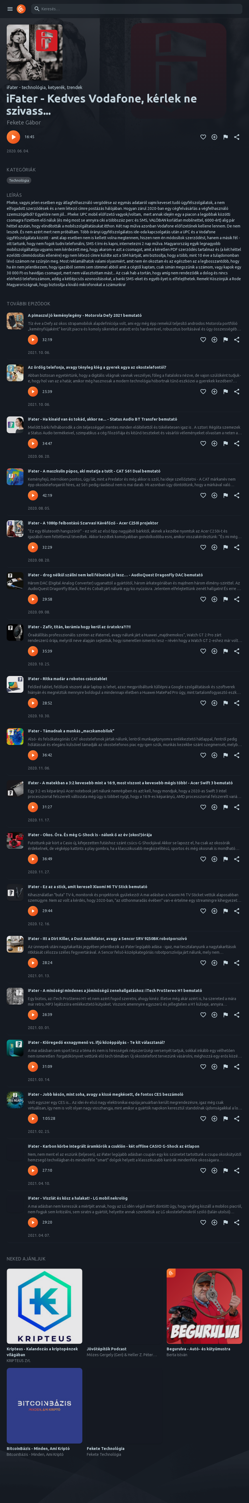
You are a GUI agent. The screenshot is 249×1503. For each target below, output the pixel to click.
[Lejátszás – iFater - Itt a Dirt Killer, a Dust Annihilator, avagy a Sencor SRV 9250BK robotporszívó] (33, 963)
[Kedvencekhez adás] (203, 137)
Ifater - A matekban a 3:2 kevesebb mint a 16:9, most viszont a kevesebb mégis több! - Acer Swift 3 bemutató (130, 783)
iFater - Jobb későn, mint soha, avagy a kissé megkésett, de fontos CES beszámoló (105, 1094)
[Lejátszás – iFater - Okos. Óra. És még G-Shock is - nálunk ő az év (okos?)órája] (33, 859)
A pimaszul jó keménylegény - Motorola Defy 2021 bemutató (85, 315)
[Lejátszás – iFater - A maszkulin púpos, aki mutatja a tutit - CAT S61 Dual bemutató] (33, 495)
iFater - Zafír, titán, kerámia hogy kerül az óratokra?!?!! (79, 627)
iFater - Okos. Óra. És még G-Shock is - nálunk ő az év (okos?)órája (90, 835)
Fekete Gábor (24, 122)
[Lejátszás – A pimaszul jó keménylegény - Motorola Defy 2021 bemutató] (33, 340)
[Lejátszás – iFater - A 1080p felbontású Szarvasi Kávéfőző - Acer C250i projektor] (33, 547)
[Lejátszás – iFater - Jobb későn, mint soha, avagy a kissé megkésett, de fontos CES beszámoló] (33, 1119)
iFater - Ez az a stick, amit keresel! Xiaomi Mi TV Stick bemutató (87, 886)
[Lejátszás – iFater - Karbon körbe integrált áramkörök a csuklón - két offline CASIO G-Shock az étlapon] (33, 1171)
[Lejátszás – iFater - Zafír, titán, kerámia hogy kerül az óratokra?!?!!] (33, 651)
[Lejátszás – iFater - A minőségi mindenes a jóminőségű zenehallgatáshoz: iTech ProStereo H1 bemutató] (33, 1015)
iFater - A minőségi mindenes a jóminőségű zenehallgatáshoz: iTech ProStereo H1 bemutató (115, 990)
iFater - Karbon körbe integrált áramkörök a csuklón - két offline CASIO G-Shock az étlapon (113, 1146)
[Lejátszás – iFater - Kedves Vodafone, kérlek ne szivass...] (13, 137)
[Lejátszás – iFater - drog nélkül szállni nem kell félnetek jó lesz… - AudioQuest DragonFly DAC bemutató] (33, 599)
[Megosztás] (236, 137)
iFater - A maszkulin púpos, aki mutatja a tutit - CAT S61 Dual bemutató (94, 471)
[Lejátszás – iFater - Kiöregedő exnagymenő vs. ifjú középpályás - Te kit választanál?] (33, 1067)
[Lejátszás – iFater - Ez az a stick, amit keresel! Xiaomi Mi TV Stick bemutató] (33, 911)
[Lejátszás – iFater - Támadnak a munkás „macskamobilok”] (33, 755)
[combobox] (135, 9)
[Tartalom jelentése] (225, 137)
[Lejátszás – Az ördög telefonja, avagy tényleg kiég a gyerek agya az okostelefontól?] (33, 392)
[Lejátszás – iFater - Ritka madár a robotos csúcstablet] (33, 703)
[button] (19, 180)
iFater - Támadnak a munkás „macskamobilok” (71, 731)
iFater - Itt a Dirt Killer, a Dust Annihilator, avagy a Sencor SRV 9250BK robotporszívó (107, 938)
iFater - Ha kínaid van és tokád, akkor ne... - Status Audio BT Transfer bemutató (102, 419)
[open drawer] (10, 9)
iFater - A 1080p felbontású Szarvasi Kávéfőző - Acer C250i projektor (93, 523)
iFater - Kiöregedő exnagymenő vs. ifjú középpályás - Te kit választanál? (96, 1042)
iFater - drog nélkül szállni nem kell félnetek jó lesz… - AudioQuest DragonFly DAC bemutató (115, 575)
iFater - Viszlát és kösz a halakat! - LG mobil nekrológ (78, 1198)
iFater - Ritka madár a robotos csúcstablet (67, 679)
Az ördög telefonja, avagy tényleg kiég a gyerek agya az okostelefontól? (97, 367)
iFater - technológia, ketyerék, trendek (44, 87)
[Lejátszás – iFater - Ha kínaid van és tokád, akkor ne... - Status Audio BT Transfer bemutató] (33, 443)
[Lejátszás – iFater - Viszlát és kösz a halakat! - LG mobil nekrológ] (33, 1222)
